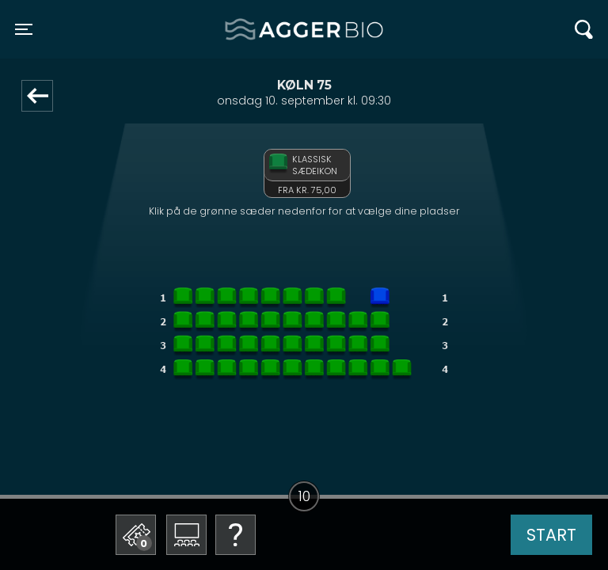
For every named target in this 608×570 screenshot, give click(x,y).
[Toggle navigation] (24, 29)
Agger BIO (263, 29)
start (551, 534)
